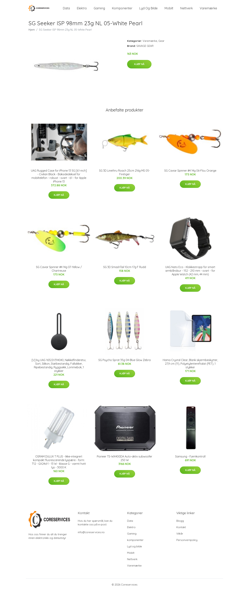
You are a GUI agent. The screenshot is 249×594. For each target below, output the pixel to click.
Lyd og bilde (148, 10)
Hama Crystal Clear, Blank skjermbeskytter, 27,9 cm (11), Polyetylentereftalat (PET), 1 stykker (190, 367)
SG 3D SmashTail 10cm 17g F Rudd (124, 270)
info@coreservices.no (91, 535)
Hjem (32, 33)
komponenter (122, 10)
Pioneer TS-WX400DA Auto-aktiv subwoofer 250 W (124, 461)
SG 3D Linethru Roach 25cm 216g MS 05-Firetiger (124, 175)
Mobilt (168, 10)
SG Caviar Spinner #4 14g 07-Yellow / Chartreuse (59, 272)
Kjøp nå (139, 67)
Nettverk (186, 10)
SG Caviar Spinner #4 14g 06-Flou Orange (190, 174)
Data (66, 10)
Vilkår (179, 537)
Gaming (99, 10)
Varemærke (208, 10)
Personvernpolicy (186, 543)
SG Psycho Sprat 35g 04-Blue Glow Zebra (124, 363)
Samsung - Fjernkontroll (190, 460)
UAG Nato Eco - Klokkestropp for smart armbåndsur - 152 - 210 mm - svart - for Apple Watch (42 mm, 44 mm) (190, 274)
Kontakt (181, 530)
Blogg (180, 524)
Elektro (82, 10)
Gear (161, 44)
